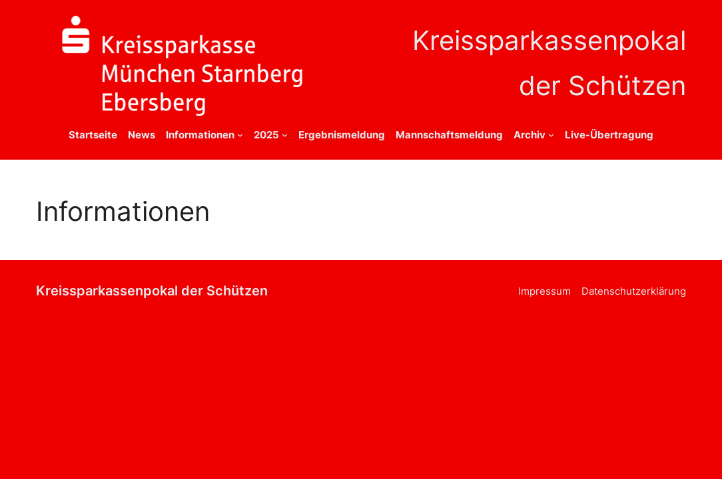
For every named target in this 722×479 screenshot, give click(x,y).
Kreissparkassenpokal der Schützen (152, 290)
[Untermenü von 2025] (285, 135)
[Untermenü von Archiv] (551, 135)
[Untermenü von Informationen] (240, 135)
